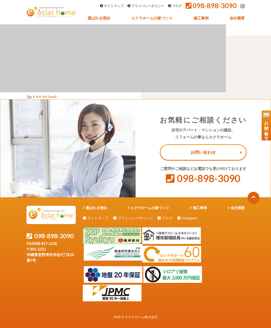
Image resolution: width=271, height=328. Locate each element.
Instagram (189, 218)
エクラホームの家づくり (151, 18)
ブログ (175, 6)
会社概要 (237, 18)
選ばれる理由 (99, 18)
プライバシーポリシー (145, 6)
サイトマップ (112, 6)
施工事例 (201, 18)
